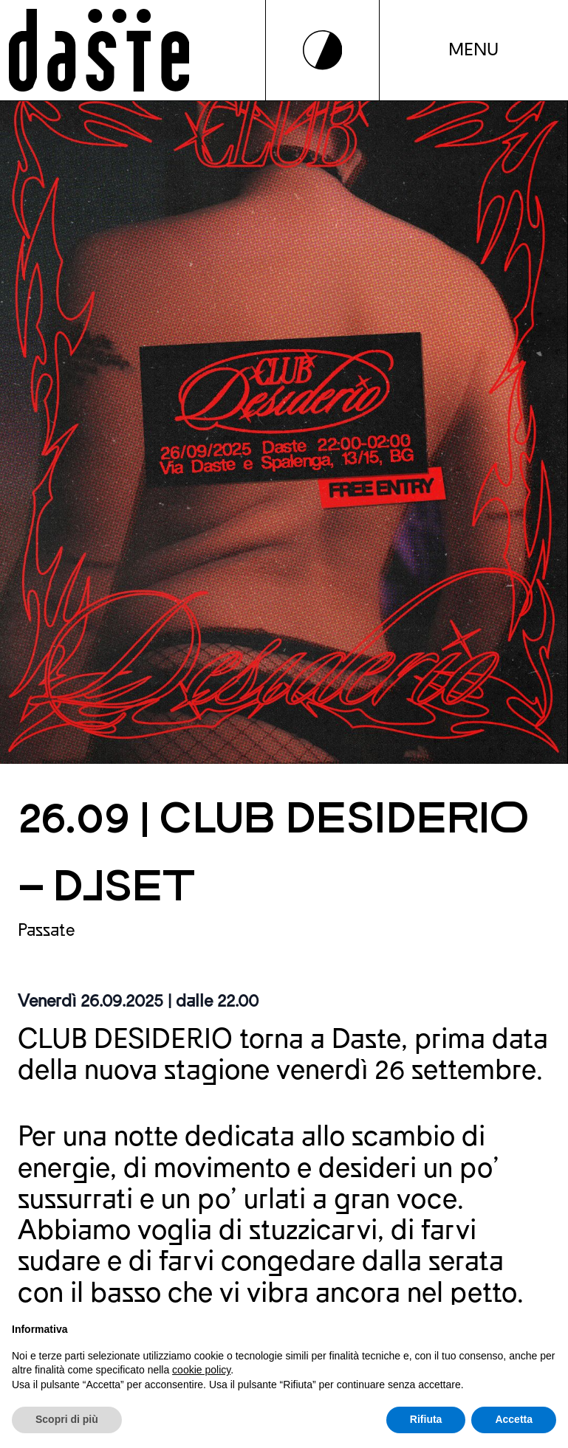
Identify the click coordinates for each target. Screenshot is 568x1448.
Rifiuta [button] (426, 1419)
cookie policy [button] (201, 1370)
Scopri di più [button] (66, 1419)
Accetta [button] (514, 1419)
